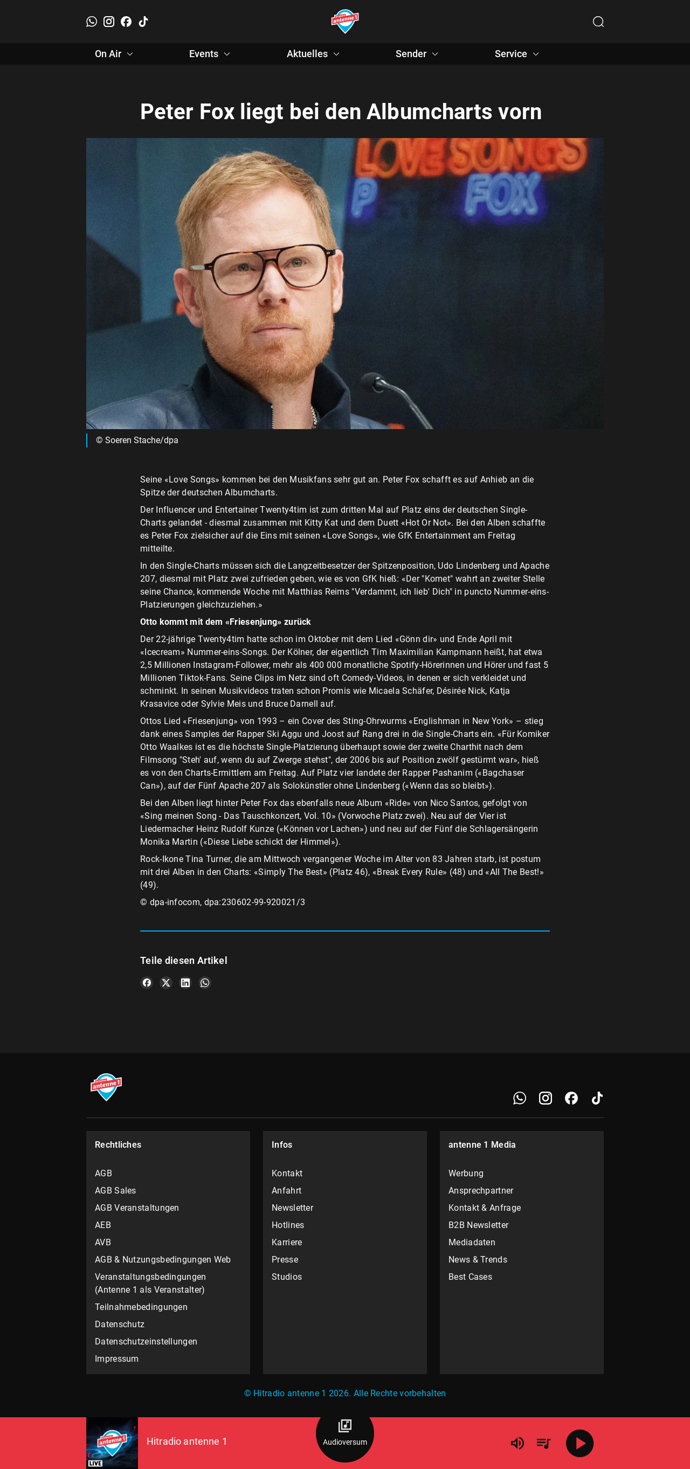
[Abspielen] (580, 1443)
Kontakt (287, 1173)
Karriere (287, 1242)
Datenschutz (119, 1324)
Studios (287, 1277)
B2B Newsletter (478, 1225)
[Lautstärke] (517, 1443)
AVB (103, 1242)
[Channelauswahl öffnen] (598, 21)
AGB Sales (115, 1190)
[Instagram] (109, 21)
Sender (418, 53)
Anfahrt (286, 1190)
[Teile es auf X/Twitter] (166, 982)
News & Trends (477, 1259)
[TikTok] (143, 21)
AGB (103, 1173)
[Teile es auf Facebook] (146, 982)
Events (211, 53)
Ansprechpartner (481, 1190)
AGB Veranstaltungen (137, 1208)
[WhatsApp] (91, 21)
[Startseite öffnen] (345, 21)
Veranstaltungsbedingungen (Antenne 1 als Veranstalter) (150, 1283)
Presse (285, 1259)
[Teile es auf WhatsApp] (204, 982)
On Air (115, 53)
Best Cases (470, 1277)
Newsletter (292, 1208)
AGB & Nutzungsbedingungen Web (163, 1259)
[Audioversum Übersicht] (345, 1433)
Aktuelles (315, 53)
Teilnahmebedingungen (141, 1307)
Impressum (117, 1359)
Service (518, 53)
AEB (103, 1225)
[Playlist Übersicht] (543, 1443)
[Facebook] (126, 21)
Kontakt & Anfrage (484, 1208)
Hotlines (288, 1225)
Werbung (466, 1173)
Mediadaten (471, 1242)
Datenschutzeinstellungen (146, 1341)
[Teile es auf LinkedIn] (185, 982)
